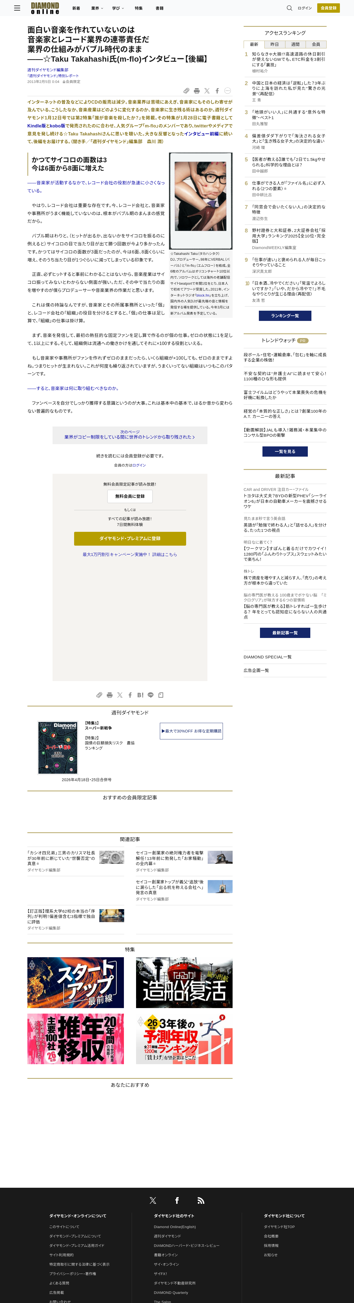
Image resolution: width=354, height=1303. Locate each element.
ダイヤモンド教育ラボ (171, 1214)
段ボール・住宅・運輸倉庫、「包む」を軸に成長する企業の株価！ (285, 357)
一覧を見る (285, 451)
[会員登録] (315, 9)
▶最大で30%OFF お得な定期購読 (191, 615)
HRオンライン (165, 1195)
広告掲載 (56, 1176)
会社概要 (271, 1120)
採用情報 (271, 1129)
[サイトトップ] (52, 9)
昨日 (274, 44)
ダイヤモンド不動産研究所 (175, 1167)
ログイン (291, 9)
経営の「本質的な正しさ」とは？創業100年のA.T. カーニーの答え (285, 414)
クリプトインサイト (168, 1205)
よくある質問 (59, 1167)
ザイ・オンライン (166, 1148)
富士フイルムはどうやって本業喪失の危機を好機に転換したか (285, 395)
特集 (152, 10)
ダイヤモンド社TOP (279, 1111)
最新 (254, 44)
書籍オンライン (166, 1139)
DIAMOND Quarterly (171, 1176)
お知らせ (271, 1139)
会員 (316, 44)
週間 (295, 44)
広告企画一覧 (256, 670)
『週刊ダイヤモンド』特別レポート (53, 76)
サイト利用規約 (61, 1139)
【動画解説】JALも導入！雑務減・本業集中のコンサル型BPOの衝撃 (285, 433)
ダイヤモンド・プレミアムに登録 (129, 538)
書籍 (173, 10)
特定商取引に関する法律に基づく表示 (79, 1148)
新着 (90, 10)
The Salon (162, 1186)
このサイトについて (64, 1111)
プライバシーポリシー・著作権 (72, 1158)
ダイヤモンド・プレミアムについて (75, 1120)
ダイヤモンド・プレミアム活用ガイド (76, 1129)
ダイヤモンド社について (284, 1100)
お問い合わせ (60, 1186)
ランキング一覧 (285, 315)
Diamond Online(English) (175, 1111)
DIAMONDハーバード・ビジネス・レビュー (187, 1129)
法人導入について (63, 1195)
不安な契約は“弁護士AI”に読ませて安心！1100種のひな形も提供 (285, 376)
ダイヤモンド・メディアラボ (174, 1223)
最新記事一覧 (285, 632)
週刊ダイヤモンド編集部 (47, 70)
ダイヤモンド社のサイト (174, 1100)
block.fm (202, 295)
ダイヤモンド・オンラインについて (77, 1100)
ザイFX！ (161, 1158)
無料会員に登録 (130, 496)
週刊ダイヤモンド (167, 1120)
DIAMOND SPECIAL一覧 (268, 657)
